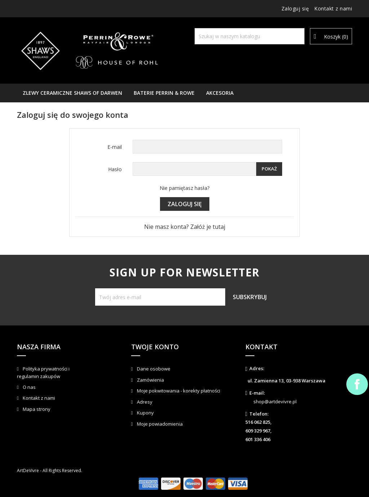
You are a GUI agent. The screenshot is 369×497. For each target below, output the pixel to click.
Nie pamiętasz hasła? (184, 188)
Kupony (145, 412)
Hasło (115, 169)
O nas (29, 387)
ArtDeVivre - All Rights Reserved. (49, 470)
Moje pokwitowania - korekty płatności (178, 390)
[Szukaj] (249, 36)
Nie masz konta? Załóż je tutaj (184, 227)
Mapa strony (36, 409)
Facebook (357, 384)
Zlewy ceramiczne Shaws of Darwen (72, 92)
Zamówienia (150, 380)
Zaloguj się (185, 204)
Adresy (144, 402)
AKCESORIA (220, 92)
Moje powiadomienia (159, 424)
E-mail (114, 146)
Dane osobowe (153, 368)
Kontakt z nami (333, 8)
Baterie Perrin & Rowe (164, 92)
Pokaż (269, 168)
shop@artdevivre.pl (275, 401)
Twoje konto (155, 346)
